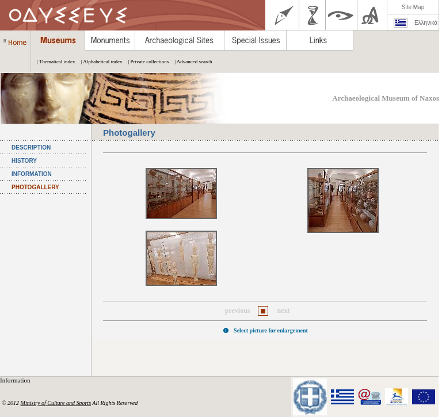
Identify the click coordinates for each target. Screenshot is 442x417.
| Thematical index (53, 61)
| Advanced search (190, 61)
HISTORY (24, 161)
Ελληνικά (425, 23)
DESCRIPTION (31, 147)
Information (16, 380)
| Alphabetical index (99, 61)
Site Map (413, 7)
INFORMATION (32, 174)
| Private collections (145, 61)
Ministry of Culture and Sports (56, 403)
